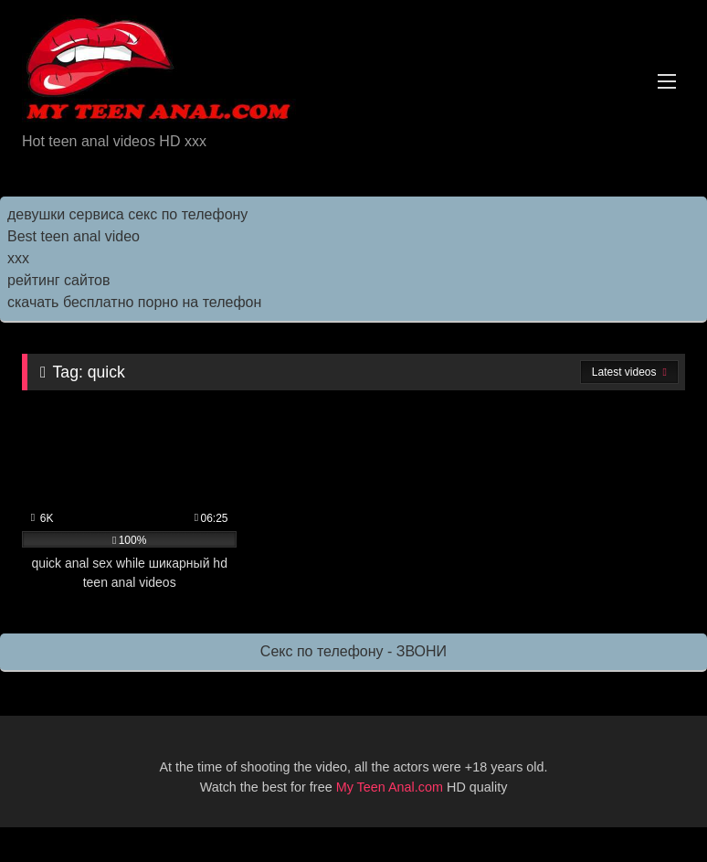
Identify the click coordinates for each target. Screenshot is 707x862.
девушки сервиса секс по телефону (127, 214)
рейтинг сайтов (59, 280)
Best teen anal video (73, 236)
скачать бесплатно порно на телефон (134, 302)
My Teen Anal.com (389, 787)
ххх (18, 258)
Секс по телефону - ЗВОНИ (353, 651)
